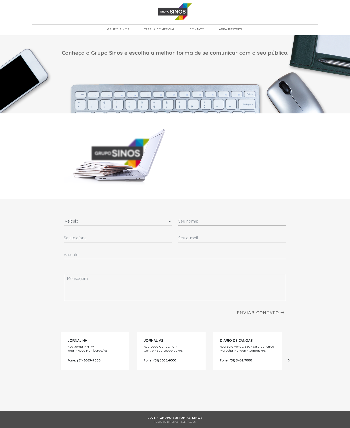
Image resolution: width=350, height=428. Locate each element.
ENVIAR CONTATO (261, 312)
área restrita (231, 29)
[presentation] (289, 360)
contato (197, 29)
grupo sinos (118, 29)
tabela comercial (159, 29)
